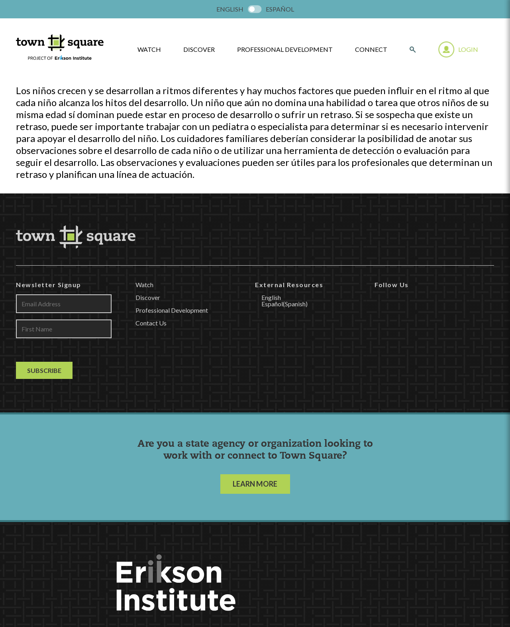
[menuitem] (229, 9)
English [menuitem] (229, 9)
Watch (144, 284)
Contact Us (151, 323)
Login (468, 49)
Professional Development (285, 49)
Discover (199, 49)
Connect (371, 49)
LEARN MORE (255, 483)
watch (149, 49)
